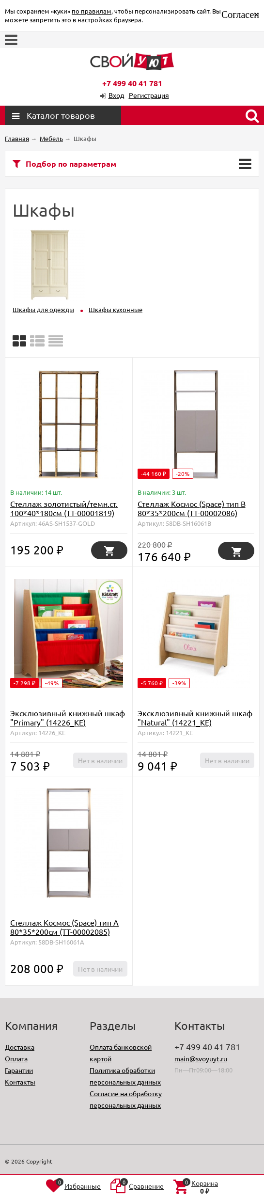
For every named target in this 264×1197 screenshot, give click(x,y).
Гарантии (19, 1070)
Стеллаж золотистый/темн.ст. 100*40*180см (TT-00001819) (64, 508)
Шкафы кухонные (115, 309)
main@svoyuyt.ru (200, 1058)
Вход (116, 95)
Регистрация (149, 95)
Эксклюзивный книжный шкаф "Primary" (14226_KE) (67, 717)
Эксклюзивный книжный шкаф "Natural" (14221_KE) (195, 717)
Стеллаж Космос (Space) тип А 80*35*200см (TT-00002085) (64, 926)
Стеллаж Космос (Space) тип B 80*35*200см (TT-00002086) (192, 508)
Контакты (20, 1081)
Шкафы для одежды (43, 309)
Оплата (16, 1058)
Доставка (19, 1046)
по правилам (91, 11)
